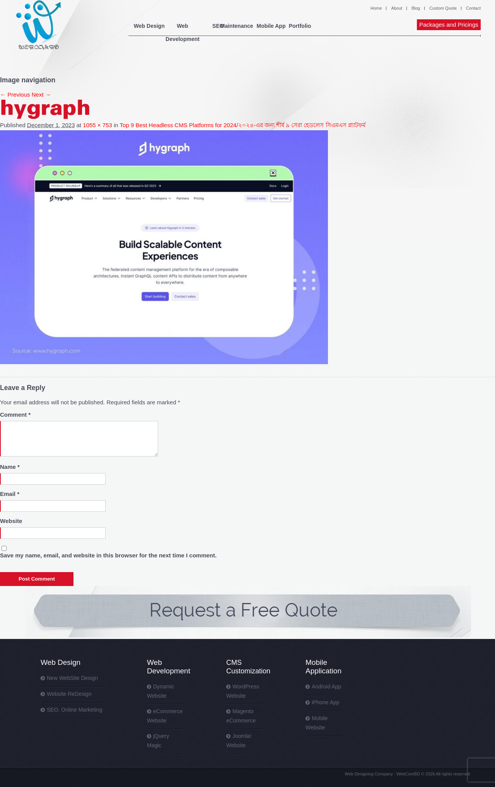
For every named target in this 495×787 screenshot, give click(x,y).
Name (10, 466)
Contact (473, 8)
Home (376, 8)
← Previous (15, 94)
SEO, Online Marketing (74, 710)
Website (11, 521)
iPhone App (326, 702)
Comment (15, 414)
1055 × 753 (97, 125)
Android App (326, 686)
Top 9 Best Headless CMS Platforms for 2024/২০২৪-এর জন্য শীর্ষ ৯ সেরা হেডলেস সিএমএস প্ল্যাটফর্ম (242, 125)
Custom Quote (443, 8)
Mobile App (318, 26)
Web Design (151, 26)
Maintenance (274, 26)
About (396, 8)
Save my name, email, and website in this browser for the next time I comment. (108, 555)
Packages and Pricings (448, 24)
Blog (415, 8)
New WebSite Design (72, 678)
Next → (41, 94)
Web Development (200, 26)
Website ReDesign (69, 694)
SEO (239, 26)
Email (9, 494)
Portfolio (365, 26)
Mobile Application (323, 666)
